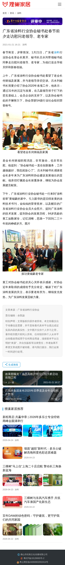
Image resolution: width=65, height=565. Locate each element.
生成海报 (11, 364)
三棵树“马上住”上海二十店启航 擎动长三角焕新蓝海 (32, 468)
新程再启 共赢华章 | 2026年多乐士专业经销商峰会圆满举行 (31, 419)
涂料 (24, 44)
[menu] (59, 4)
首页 (5, 13)
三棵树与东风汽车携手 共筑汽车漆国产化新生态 (42, 500)
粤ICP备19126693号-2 (34, 558)
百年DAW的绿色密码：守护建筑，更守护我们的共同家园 (31, 517)
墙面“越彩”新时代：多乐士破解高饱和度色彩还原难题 (42, 450)
